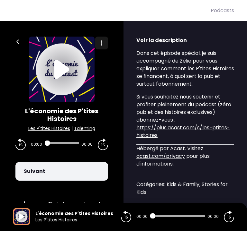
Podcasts (222, 10)
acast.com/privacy (160, 156)
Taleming (84, 128)
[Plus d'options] (101, 43)
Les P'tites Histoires (49, 128)
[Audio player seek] (62, 143)
